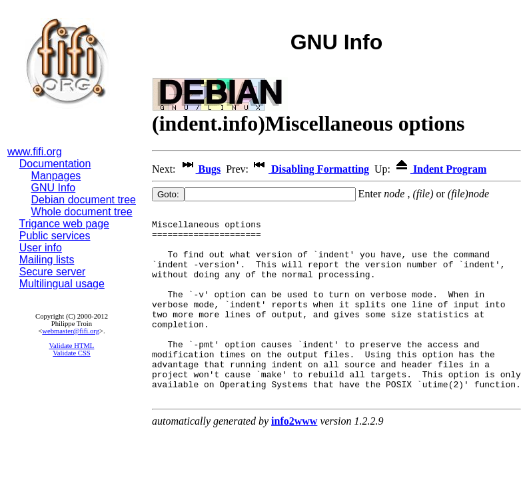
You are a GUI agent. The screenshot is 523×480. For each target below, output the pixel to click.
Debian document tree (83, 199)
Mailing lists (47, 259)
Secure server (52, 271)
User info (40, 247)
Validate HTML (72, 345)
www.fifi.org (34, 151)
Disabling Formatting (310, 169)
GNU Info (53, 187)
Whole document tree (82, 211)
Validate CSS (72, 353)
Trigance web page (64, 223)
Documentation (55, 163)
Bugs (200, 169)
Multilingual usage (62, 283)
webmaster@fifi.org (70, 331)
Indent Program (439, 169)
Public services (55, 235)
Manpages (56, 175)
